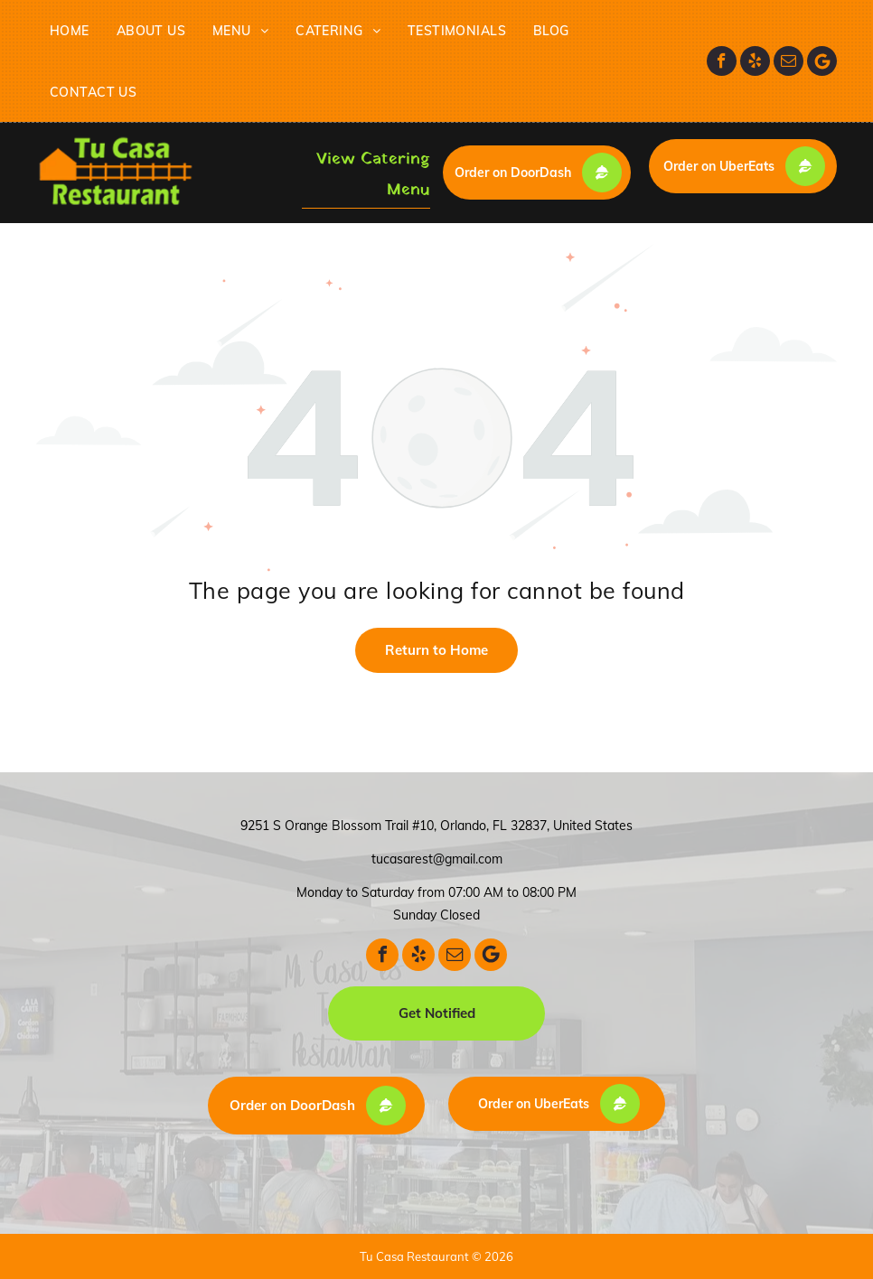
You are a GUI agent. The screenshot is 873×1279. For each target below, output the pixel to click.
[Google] (822, 61)
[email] (788, 61)
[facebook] (722, 61)
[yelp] (755, 61)
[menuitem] (69, 30)
